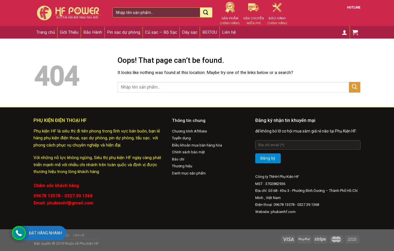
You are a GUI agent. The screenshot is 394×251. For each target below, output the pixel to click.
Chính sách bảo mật (188, 152)
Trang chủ (45, 32)
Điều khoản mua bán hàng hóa (197, 145)
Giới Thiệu (69, 32)
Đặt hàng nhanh (45, 233)
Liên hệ (229, 32)
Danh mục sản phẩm (189, 173)
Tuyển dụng (181, 138)
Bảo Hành (92, 32)
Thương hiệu (182, 166)
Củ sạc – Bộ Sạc (161, 32)
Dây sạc (189, 32)
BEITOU (209, 32)
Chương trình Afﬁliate (189, 131)
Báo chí (178, 159)
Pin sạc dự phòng (123, 32)
